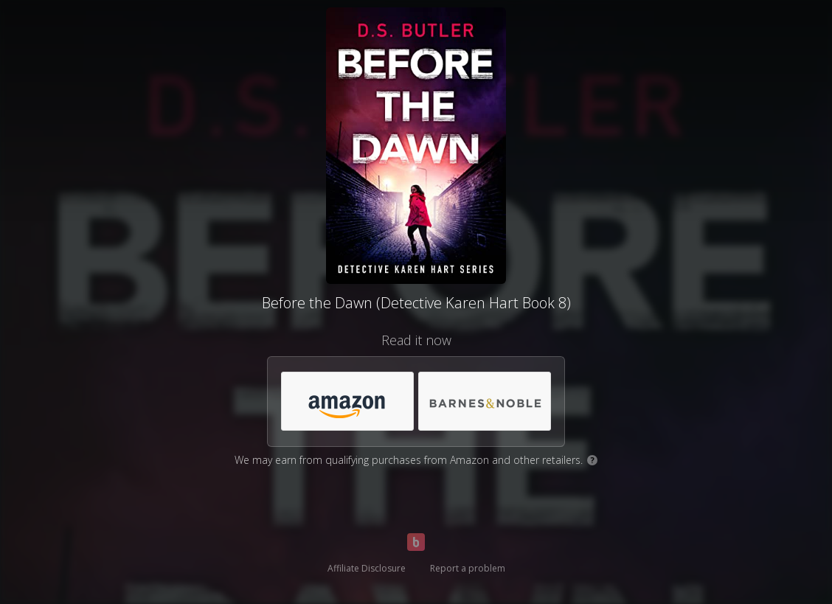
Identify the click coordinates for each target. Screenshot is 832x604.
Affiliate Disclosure (366, 568)
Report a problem (467, 568)
